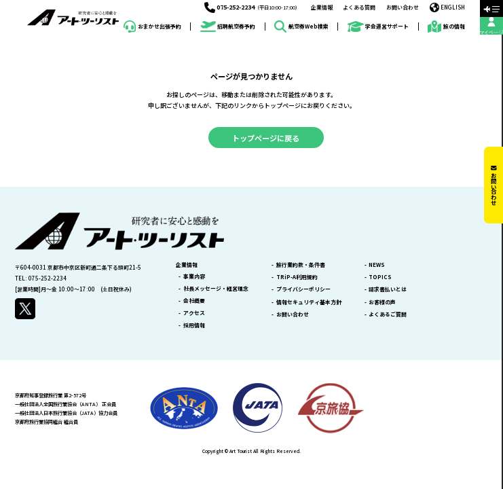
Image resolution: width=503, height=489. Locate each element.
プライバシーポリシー (303, 289)
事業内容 (194, 276)
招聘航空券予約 (227, 27)
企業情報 (322, 7)
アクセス (194, 313)
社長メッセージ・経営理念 (215, 288)
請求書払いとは (388, 289)
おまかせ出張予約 (152, 26)
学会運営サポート (378, 27)
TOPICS (380, 277)
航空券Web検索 (301, 26)
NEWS (377, 265)
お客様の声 (382, 302)
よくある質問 (359, 7)
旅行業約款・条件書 (300, 265)
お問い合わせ (402, 7)
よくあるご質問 (388, 314)
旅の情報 (446, 26)
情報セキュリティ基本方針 (308, 302)
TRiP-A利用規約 (297, 277)
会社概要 (194, 301)
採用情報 (194, 325)
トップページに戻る (265, 137)
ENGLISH (447, 7)
